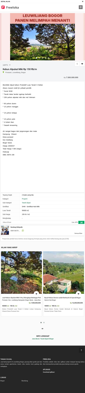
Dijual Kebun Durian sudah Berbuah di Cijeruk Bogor (62, 298)
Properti (24, 199)
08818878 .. (15, 231)
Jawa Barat (35, 339)
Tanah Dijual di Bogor (47, 339)
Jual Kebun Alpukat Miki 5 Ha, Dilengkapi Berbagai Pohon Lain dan (25, 298)
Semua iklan (78, 233)
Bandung (25, 381)
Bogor (2, 381)
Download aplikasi (48, 372)
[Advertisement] (21, 173)
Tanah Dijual (26, 203)
